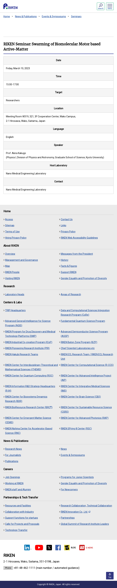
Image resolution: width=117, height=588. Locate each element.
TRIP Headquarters (15, 310)
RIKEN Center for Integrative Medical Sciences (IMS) (85, 388)
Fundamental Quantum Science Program (83, 321)
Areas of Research (71, 294)
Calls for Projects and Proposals (22, 524)
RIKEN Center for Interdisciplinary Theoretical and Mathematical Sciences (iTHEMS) (31, 367)
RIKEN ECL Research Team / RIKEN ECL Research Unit (87, 356)
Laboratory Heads (14, 294)
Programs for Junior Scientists (77, 477)
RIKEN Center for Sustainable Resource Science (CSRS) (86, 409)
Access (9, 219)
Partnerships (68, 517)
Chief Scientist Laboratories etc (78, 348)
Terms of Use (12, 231)
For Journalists (13, 455)
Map (7, 266)
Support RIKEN (68, 272)
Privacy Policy (68, 231)
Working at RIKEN (14, 483)
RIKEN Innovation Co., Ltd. (75, 511)
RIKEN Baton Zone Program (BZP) (79, 342)
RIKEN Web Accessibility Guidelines (79, 237)
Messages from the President (77, 253)
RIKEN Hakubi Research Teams (21, 354)
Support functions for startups (21, 517)
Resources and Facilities (18, 505)
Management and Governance (21, 260)
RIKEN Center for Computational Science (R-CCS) (87, 365)
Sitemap (9, 225)
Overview (10, 253)
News (64, 449)
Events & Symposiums (54, 16)
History (64, 260)
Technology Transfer (16, 530)
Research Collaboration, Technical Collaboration (86, 505)
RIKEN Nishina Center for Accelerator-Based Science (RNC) (28, 430)
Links (63, 225)
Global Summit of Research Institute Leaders (85, 524)
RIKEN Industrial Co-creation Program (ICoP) (28, 342)
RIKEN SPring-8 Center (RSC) (76, 428)
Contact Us (67, 219)
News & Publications (26, 16)
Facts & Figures (69, 266)
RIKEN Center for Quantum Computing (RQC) (29, 375)
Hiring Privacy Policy (15, 237)
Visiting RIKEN (12, 278)
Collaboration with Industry (19, 511)
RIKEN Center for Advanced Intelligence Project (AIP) (86, 377)
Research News (13, 449)
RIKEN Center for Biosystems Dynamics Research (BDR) (26, 399)
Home (6, 16)
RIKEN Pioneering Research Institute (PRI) (27, 348)
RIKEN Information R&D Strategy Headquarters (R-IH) (30, 388)
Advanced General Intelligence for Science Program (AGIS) (28, 323)
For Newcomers (69, 489)
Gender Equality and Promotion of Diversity (84, 278)
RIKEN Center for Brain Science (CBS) (81, 396)
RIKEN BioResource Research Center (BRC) (28, 407)
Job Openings (12, 477)
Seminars (76, 16)
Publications (11, 461)
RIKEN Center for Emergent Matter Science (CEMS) (28, 420)
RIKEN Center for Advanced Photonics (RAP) (84, 418)
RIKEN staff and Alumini (18, 489)
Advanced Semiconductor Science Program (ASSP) (84, 333)
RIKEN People (12, 272)
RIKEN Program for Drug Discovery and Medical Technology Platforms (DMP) (30, 333)
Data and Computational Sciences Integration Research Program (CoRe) (85, 312)
